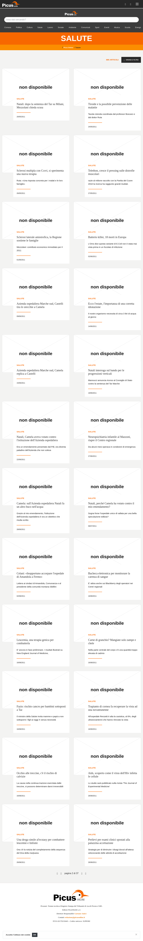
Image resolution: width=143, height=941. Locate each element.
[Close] (136, 934)
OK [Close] (34, 935)
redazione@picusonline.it (75, 917)
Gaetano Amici (80, 914)
